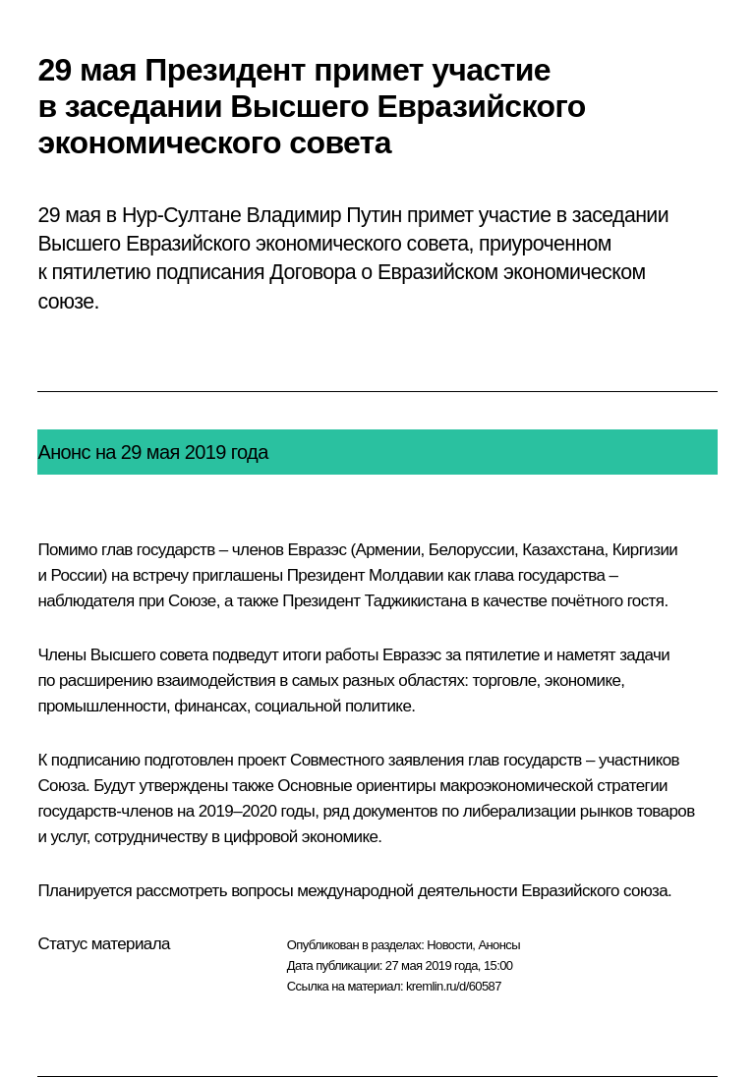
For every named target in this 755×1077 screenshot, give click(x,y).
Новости (449, 944)
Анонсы (499, 944)
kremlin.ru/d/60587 (453, 986)
